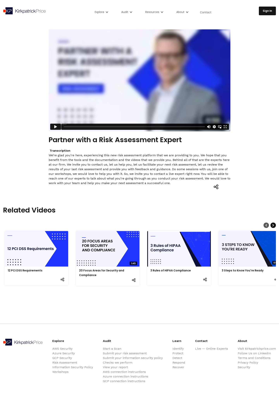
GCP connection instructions (124, 381)
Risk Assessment (64, 362)
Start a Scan (112, 348)
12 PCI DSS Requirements (25, 270)
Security (244, 367)
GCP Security (62, 358)
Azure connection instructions (125, 376)
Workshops (60, 372)
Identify (178, 348)
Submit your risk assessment (125, 353)
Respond (178, 362)
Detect (177, 358)
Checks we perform (117, 362)
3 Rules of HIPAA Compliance (170, 270)
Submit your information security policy (133, 358)
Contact (205, 12)
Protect (177, 353)
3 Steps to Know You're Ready (243, 270)
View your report (115, 367)
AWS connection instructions (124, 372)
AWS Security (62, 348)
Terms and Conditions (254, 358)
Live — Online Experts (211, 348)
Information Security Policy (72, 367)
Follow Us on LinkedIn (254, 353)
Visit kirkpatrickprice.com (257, 348)
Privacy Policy (248, 362)
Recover (178, 367)
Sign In (267, 11)
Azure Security (63, 353)
